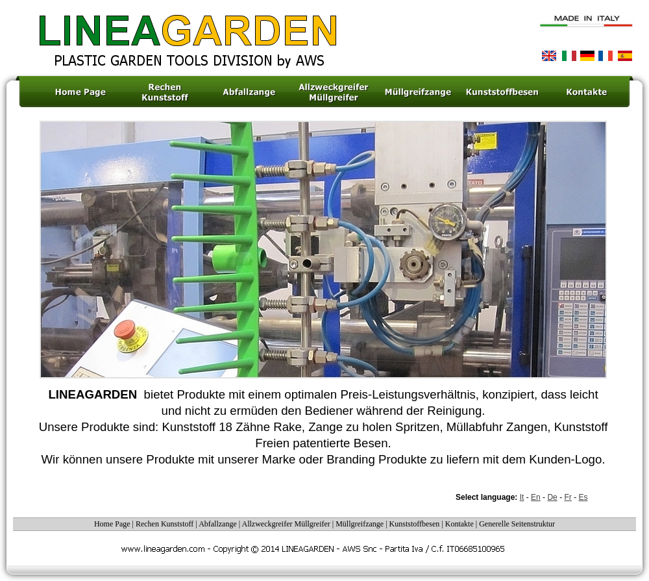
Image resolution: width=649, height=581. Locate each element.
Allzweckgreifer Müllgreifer (286, 523)
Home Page (112, 523)
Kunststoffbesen (415, 523)
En (536, 497)
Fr (567, 497)
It (522, 497)
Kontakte (460, 523)
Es (583, 497)
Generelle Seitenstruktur (517, 523)
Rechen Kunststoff (164, 523)
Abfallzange (218, 523)
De (552, 497)
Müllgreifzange (360, 523)
